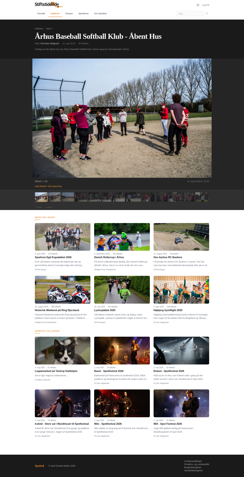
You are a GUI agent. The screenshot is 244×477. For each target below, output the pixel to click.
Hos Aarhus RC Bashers (168, 257)
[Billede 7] (121, 197)
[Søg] (207, 13)
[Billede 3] (68, 197)
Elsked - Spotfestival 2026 (169, 371)
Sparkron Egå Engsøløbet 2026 (53, 257)
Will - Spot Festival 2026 (168, 424)
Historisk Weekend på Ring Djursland (57, 310)
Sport (48, 28)
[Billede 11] (175, 197)
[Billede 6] (108, 197)
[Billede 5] (94, 197)
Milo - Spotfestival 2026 (108, 424)
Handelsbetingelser (193, 470)
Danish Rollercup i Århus (109, 257)
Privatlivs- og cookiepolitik (196, 464)
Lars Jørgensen (162, 322)
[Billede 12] (188, 197)
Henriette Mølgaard (49, 43)
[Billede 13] (201, 197)
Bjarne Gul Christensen (106, 270)
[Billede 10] (161, 197)
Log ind (205, 5)
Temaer (69, 13)
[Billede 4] (81, 197)
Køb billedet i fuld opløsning (48, 186)
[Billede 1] (41, 197)
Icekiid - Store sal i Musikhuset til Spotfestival (62, 424)
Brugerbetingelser (193, 467)
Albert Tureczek (43, 380)
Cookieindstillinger (193, 461)
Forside (41, 13)
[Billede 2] (54, 197)
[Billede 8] (135, 197)
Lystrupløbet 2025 (104, 310)
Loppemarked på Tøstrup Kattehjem (56, 371)
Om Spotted (100, 13)
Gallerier (55, 13)
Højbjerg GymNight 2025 (168, 310)
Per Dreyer (41, 270)
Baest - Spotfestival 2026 (109, 371)
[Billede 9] (148, 197)
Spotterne (83, 13)
